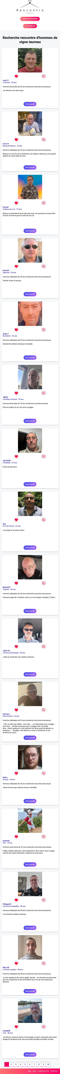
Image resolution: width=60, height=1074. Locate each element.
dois (4, 524)
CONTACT (54, 1071)
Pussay (5, 779)
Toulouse (6, 82)
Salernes (6, 273)
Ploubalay (6, 463)
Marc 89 (6, 967)
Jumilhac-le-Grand (10, 399)
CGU (34, 1071)
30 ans (12, 779)
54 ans (13, 589)
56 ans (14, 82)
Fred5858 (6, 1031)
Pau (4, 843)
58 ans (23, 906)
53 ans (14, 336)
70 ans (9, 843)
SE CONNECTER (30, 26)
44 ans (22, 653)
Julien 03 (6, 651)
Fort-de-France (8, 526)
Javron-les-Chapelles (11, 906)
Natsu (5, 777)
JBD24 (5, 397)
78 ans (21, 399)
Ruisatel (6, 270)
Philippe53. (7, 904)
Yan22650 (7, 461)
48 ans (20, 970)
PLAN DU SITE (43, 1071)
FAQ (29, 1071)
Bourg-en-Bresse (9, 146)
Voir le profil (30, 104)
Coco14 (6, 144)
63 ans (18, 526)
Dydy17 (6, 334)
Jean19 (6, 80)
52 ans (14, 463)
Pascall (5, 207)
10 (48, 1064)
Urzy (4, 1033)
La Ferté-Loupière (9, 970)
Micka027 (7, 587)
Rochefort (6, 336)
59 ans (13, 273)
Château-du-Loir (9, 209)
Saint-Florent (8, 716)
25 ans (19, 146)
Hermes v (6, 714)
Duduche (6, 841)
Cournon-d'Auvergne (10, 653)
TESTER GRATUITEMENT (30, 19)
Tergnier (6, 589)
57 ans (19, 209)
